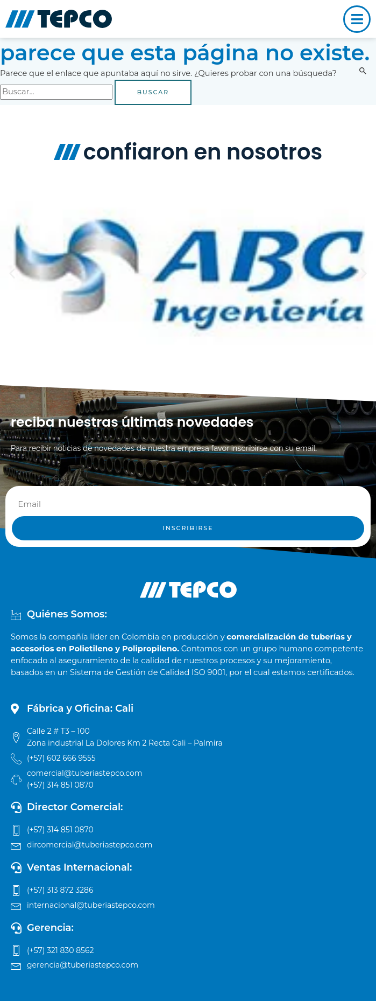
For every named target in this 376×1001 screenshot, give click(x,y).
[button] (12, 273)
